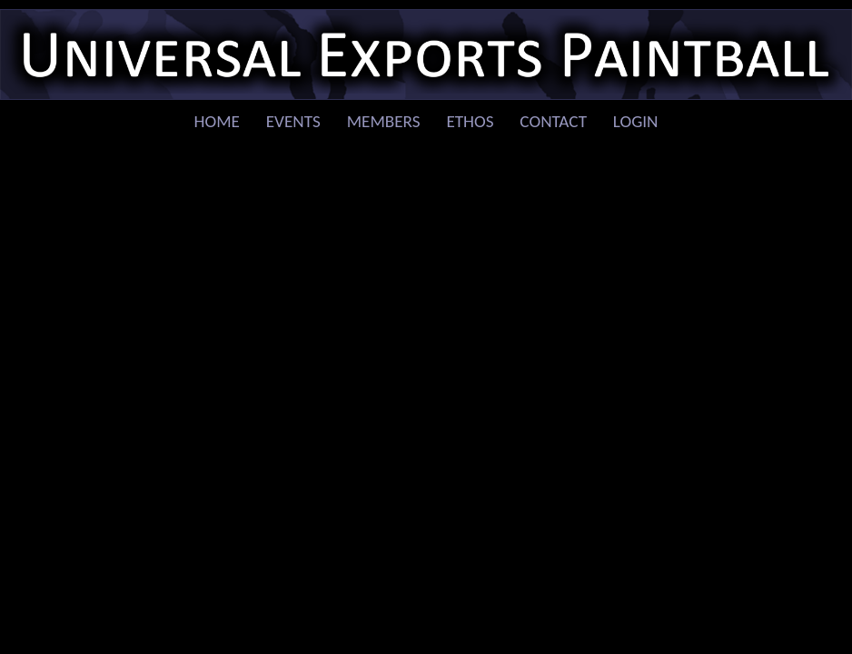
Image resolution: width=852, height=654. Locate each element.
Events (293, 121)
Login (636, 121)
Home (217, 121)
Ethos (469, 121)
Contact (553, 121)
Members (384, 121)
